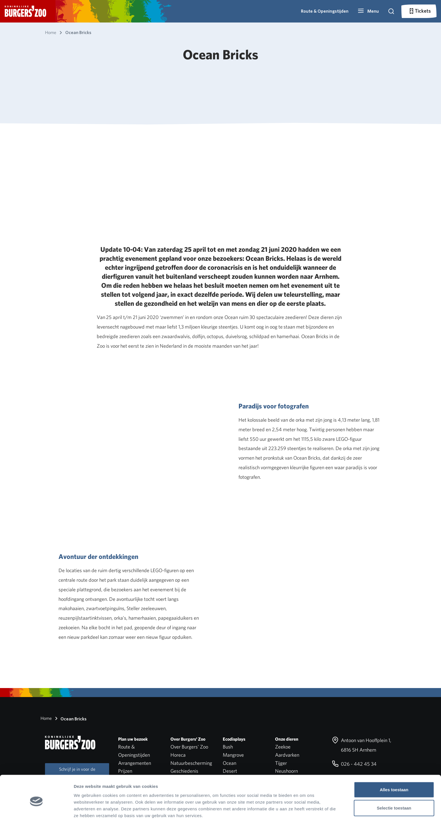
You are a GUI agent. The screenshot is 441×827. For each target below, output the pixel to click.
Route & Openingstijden (324, 11)
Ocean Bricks (70, 718)
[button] (368, 11)
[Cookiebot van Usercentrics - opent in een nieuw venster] (36, 816)
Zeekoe (283, 746)
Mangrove (233, 755)
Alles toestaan (394, 771)
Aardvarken (287, 755)
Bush (228, 746)
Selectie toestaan (394, 790)
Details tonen (304, 815)
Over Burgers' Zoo (189, 746)
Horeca (178, 755)
